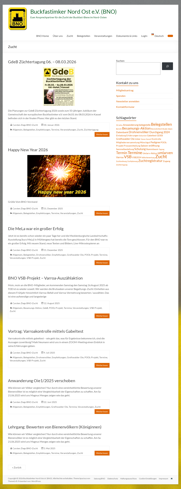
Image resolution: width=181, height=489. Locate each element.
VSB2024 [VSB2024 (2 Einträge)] (136, 157)
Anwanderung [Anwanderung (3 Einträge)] (130, 124)
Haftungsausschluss (128, 478)
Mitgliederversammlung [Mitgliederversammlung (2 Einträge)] (128, 142)
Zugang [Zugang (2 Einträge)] (166, 161)
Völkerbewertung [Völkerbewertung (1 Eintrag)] (148, 157)
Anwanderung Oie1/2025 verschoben (41, 380)
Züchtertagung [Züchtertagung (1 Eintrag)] (121, 165)
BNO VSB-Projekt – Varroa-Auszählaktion (45, 277)
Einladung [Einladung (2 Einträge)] (121, 135)
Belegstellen (83, 35)
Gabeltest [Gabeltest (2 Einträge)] (151, 135)
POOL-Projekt (91, 254)
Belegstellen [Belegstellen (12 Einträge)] (161, 124)
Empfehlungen (43, 129)
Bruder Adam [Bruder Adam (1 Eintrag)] (167, 129)
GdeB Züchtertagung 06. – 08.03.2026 (42, 61)
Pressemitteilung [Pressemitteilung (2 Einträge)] (132, 145)
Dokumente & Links (126, 35)
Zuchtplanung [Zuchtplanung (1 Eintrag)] (132, 161)
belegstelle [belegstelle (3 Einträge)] (145, 124)
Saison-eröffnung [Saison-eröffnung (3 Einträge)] (150, 145)
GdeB (45, 308)
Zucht (70, 35)
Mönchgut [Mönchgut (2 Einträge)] (145, 142)
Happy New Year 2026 (28, 149)
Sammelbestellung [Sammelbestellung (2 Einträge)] (125, 149)
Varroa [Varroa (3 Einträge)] (119, 157)
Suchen (120, 60)
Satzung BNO (98, 478)
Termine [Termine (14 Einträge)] (135, 152)
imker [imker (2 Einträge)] (138, 139)
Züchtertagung (91, 129)
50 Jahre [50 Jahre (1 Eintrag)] (119, 125)
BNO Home (42, 35)
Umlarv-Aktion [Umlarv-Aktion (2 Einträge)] (150, 153)
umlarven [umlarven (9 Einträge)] (165, 152)
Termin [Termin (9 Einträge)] (121, 152)
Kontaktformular (125, 106)
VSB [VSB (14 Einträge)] (128, 156)
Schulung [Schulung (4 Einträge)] (140, 149)
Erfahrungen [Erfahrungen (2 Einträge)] (132, 135)
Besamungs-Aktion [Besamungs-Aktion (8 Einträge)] (136, 128)
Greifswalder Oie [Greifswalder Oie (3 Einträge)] (125, 138)
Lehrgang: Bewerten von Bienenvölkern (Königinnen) (54, 426)
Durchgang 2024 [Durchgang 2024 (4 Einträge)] (159, 132)
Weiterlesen (102, 134)
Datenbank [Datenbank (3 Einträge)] (122, 132)
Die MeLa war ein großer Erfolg (35, 228)
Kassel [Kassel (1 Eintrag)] (148, 139)
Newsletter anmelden (127, 101)
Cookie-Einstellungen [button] (147, 478)
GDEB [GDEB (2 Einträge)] (160, 135)
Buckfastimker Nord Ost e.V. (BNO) (73, 11)
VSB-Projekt (33, 258)
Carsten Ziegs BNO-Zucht (25, 125)
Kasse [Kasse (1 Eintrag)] (143, 139)
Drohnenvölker (43, 254)
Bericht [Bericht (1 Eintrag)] (119, 129)
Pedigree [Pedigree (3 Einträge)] (155, 142)
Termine (55, 129)
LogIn (144, 35)
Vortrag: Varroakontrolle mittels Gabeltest (45, 331)
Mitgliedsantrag (124, 90)
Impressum (163, 478)
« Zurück (16, 467)
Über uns (58, 35)
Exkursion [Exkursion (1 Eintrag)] (143, 136)
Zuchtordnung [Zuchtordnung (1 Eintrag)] (121, 161)
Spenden (121, 95)
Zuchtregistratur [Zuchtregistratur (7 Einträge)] (150, 161)
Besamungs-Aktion (32, 308)
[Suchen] (167, 66)
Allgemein (17, 129)
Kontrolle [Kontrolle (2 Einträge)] (156, 139)
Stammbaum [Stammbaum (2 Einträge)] (152, 149)
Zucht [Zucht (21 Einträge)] (161, 156)
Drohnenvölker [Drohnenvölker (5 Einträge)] (139, 132)
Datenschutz (112, 478)
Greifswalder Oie (75, 254)
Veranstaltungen (103, 35)
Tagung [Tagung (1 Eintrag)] (161, 149)
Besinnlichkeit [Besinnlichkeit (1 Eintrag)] (156, 129)
